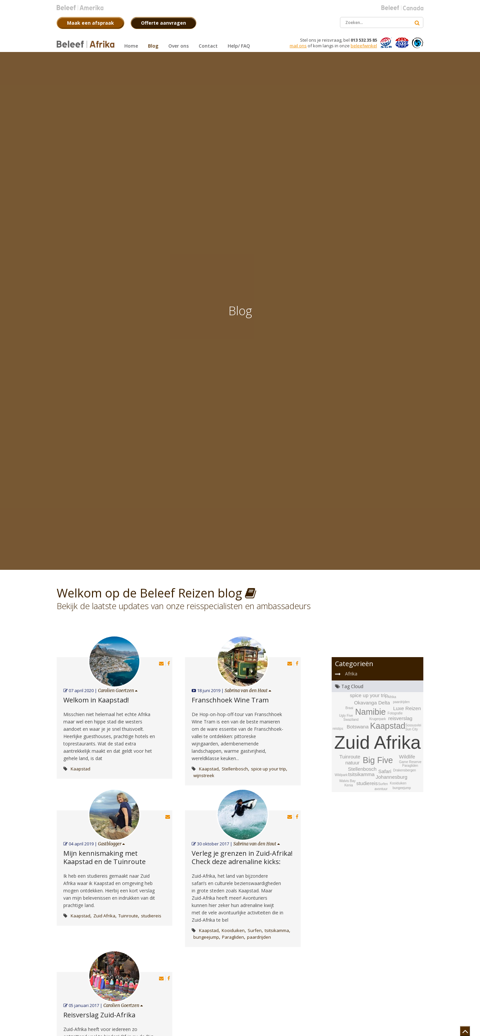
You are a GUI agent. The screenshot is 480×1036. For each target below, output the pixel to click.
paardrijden (259, 937)
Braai (349, 708)
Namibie (370, 711)
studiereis (151, 916)
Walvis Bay (347, 781)
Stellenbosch (235, 769)
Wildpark (341, 775)
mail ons (298, 46)
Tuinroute (128, 916)
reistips (338, 728)
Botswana (358, 726)
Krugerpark (377, 719)
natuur (352, 762)
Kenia (348, 785)
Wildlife (407, 756)
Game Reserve (410, 762)
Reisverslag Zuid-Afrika (99, 1014)
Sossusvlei (413, 725)
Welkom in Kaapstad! (96, 699)
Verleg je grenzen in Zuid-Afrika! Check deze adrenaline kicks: (242, 857)
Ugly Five (346, 715)
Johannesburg (391, 777)
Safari (384, 771)
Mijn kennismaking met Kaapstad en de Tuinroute (104, 857)
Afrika (351, 673)
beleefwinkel (364, 46)
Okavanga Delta (372, 702)
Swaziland (351, 719)
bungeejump (206, 937)
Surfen (255, 930)
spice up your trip (268, 769)
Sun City (411, 729)
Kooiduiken (233, 930)
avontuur (381, 789)
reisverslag (400, 718)
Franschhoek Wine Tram (230, 699)
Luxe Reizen (407, 708)
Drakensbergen (404, 770)
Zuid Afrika (104, 916)
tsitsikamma (277, 930)
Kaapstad (80, 769)
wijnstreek (203, 775)
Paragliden (233, 937)
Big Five (378, 760)
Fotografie (395, 713)
